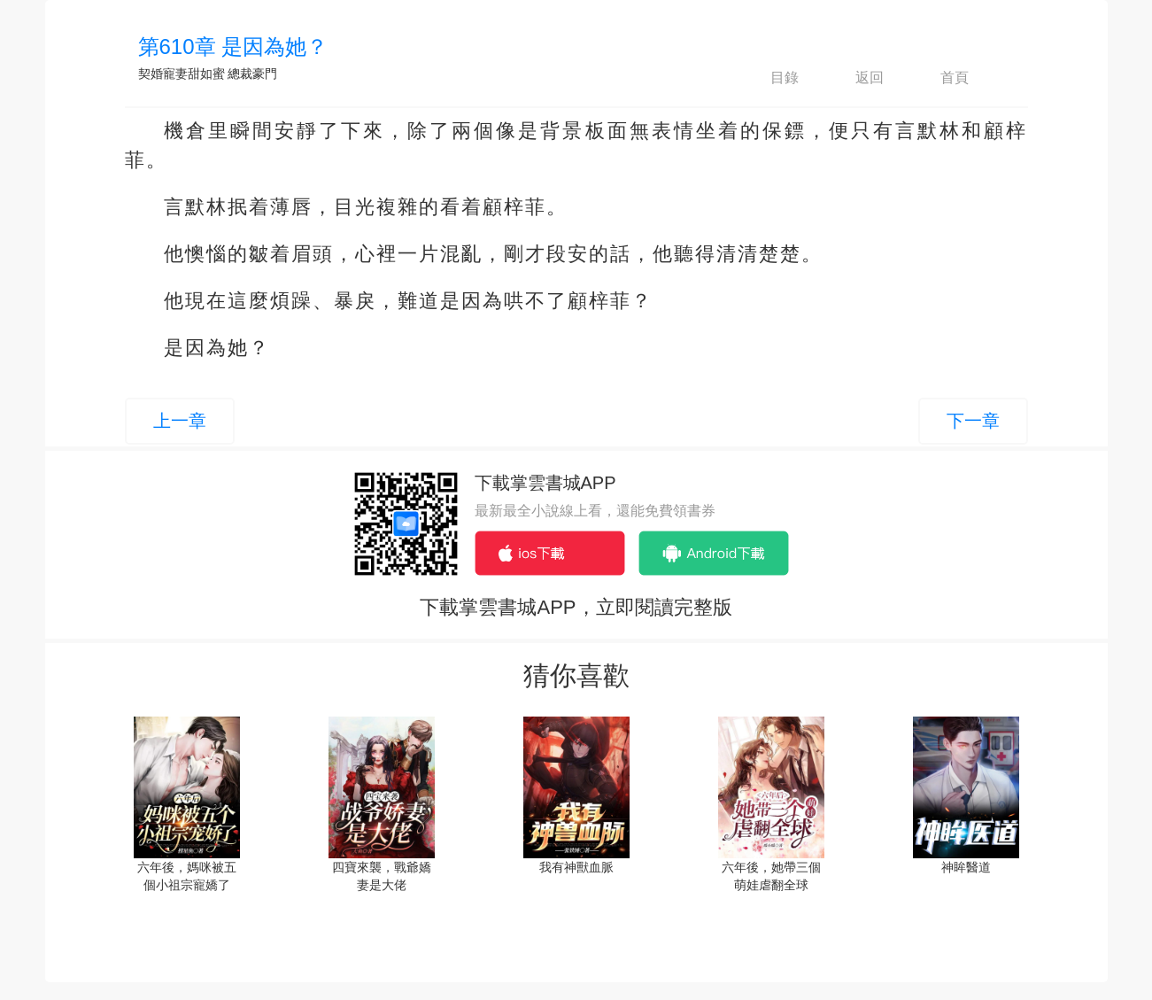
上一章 (179, 420)
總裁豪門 (252, 73)
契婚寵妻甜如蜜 (181, 73)
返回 (854, 78)
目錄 (769, 78)
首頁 (939, 78)
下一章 (973, 420)
